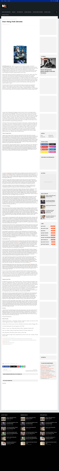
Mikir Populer (48, 235)
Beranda (3, 19)
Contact (8, 0)
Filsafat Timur (51, 135)
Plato (7, 19)
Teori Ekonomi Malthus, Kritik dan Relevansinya (50, 201)
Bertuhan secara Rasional (45, 371)
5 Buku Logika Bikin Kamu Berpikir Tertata (51, 196)
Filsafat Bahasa (48, 244)
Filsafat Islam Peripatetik (51, 205)
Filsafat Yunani (7, 363)
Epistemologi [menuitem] (20, 12)
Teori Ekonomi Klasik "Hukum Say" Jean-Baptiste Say (50, 211)
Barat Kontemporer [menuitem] (6, 12)
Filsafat (48, 226)
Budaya (48, 230)
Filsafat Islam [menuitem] (47, 12)
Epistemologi (48, 239)
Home (2, 0)
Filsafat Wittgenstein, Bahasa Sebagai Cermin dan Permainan (48, 71)
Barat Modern (48, 232)
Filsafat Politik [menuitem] (5, 14)
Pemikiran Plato (12, 363)
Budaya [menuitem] (13, 12)
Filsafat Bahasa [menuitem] (27, 12)
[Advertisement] (20, 34)
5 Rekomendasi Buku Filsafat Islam (31, 443)
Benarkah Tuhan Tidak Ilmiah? (46, 374)
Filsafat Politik (48, 241)
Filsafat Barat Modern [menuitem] (38, 12)
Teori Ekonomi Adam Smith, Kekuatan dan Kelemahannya (12, 433)
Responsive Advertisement (48, 181)
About (5, 0)
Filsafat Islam (43, 136)
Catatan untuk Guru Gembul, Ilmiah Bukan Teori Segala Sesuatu (47, 369)
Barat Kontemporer (48, 237)
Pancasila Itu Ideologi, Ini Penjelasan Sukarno (51, 216)
